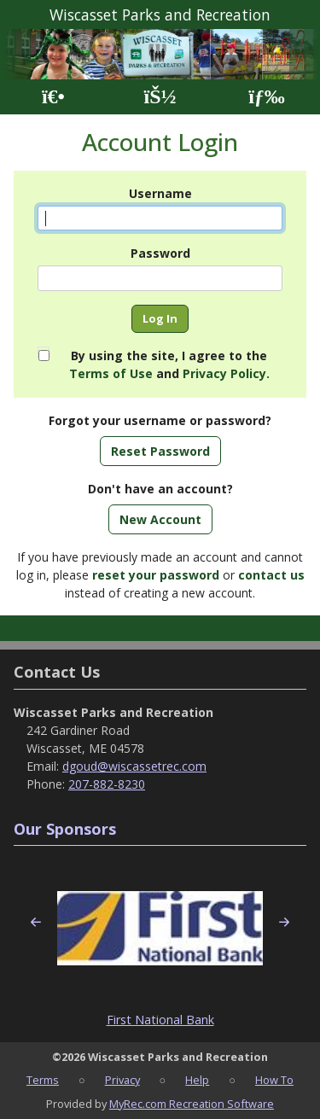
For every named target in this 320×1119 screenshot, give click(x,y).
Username (160, 193)
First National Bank (160, 1019)
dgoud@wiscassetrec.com (134, 766)
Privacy (122, 1079)
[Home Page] (53, 96)
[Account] (159, 96)
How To (274, 1079)
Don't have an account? (160, 489)
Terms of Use (111, 373)
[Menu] (266, 96)
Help (197, 1079)
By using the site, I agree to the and (169, 364)
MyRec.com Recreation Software (191, 1103)
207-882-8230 (106, 784)
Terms (42, 1079)
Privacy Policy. (226, 373)
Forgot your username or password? (160, 420)
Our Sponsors (65, 829)
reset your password (155, 575)
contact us (271, 575)
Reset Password (160, 451)
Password (160, 253)
